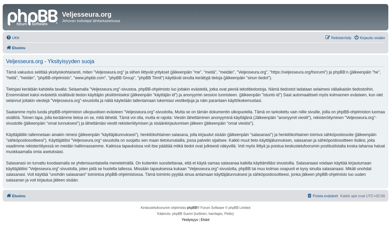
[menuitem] (13, 38)
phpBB (192, 208)
